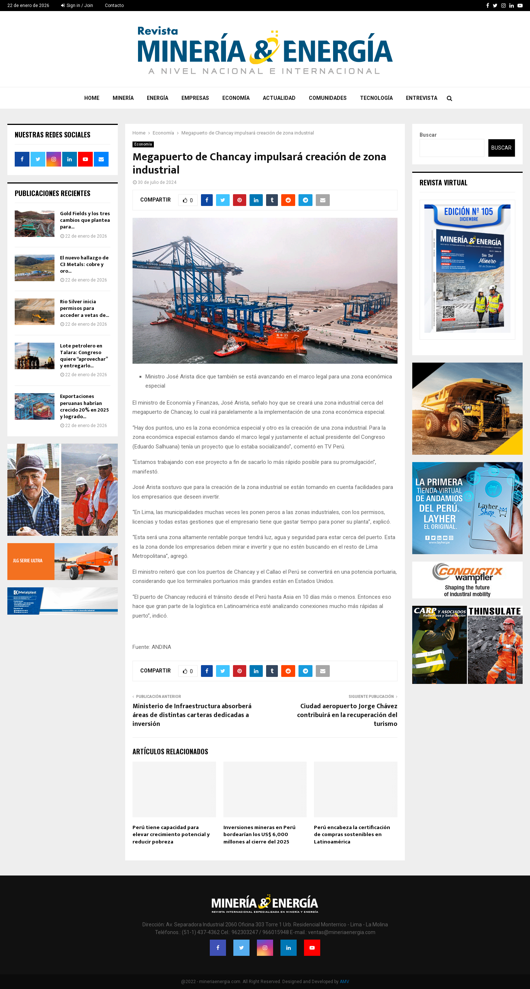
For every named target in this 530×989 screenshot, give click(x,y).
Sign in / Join (77, 5)
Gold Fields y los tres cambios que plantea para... (85, 220)
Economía (236, 98)
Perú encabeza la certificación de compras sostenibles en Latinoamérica (352, 834)
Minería (123, 98)
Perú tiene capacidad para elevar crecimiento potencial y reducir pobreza (171, 834)
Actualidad (279, 98)
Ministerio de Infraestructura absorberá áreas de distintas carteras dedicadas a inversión (191, 715)
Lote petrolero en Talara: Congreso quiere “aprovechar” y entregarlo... (83, 356)
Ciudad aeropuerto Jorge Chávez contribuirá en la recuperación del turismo (347, 715)
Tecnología (376, 98)
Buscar (428, 135)
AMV (344, 981)
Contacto (114, 5)
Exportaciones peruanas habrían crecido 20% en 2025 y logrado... (84, 406)
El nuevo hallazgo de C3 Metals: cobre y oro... (84, 264)
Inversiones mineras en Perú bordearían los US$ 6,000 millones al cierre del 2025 (259, 834)
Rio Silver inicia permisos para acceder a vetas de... (84, 308)
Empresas (195, 98)
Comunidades (328, 98)
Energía (157, 98)
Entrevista (421, 98)
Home (91, 98)
